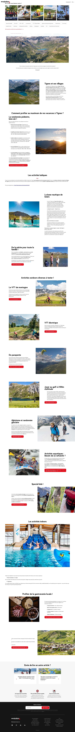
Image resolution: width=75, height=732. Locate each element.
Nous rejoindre (47, 721)
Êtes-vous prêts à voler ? (16, 366)
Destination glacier (17, 436)
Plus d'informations (17, 264)
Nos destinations (22, 2)
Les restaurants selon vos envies (53, 617)
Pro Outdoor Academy (35, 723)
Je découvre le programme (19, 504)
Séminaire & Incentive (35, 722)
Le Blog (47, 723)
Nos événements (51, 2)
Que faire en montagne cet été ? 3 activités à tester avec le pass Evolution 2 (49, 678)
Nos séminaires (43, 2)
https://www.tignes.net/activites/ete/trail (21, 185)
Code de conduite (59, 726)
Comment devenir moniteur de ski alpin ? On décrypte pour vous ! (26, 677)
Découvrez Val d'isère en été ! (20, 647)
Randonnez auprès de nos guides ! (18, 165)
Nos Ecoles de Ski (35, 721)
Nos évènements (47, 722)
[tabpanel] (21, 694)
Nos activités (14, 2)
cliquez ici (43, 711)
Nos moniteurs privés (33, 2)
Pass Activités (60, 2)
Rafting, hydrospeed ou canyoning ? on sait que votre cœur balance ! (55, 470)
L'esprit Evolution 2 (47, 718)
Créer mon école (47, 719)
